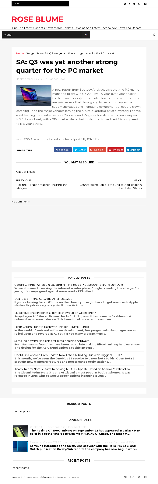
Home (21, 54)
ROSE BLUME (39, 19)
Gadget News (35, 54)
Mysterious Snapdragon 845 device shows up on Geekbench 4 (57, 315)
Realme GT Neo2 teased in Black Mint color (58, 429)
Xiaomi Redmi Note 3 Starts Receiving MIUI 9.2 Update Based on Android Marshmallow (74, 371)
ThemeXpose (33, 478)
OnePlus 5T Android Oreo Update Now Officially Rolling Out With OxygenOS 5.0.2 (69, 357)
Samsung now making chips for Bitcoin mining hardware (53, 343)
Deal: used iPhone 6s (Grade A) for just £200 (45, 301)
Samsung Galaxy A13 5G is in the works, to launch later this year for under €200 (82, 444)
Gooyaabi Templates (69, 478)
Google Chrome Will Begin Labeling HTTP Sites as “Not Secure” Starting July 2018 (70, 287)
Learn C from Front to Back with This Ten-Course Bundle (53, 329)
